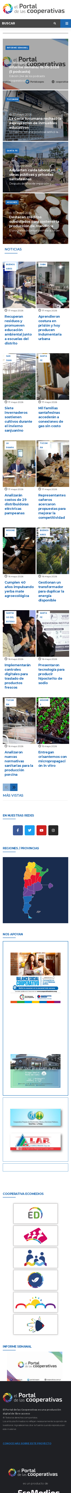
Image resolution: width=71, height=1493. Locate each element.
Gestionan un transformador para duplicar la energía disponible (51, 591)
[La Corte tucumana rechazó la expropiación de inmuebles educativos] (35, 115)
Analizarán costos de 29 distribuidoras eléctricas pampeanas (17, 504)
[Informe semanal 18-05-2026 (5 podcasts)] (35, 64)
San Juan (8, 358)
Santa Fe (12, 151)
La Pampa (10, 445)
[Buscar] (27, 23)
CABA (43, 264)
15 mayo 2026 (49, 746)
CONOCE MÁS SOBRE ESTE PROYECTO (27, 1443)
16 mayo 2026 (15, 576)
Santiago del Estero (10, 617)
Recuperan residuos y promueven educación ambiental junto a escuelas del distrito (18, 330)
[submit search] (55, 23)
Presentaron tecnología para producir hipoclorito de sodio (51, 674)
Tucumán (12, 99)
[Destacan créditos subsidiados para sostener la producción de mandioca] (35, 218)
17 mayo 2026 (15, 310)
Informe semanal (17, 48)
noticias (13, 249)
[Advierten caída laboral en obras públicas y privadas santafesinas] (35, 167)
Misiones (12, 202)
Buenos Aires (10, 266)
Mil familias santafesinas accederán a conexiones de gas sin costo (50, 417)
